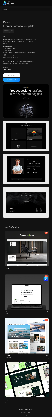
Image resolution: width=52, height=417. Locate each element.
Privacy (31, 409)
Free (10, 32)
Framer (29, 412)
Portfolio (11, 30)
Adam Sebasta (7, 69)
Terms (26, 409)
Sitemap (21, 409)
